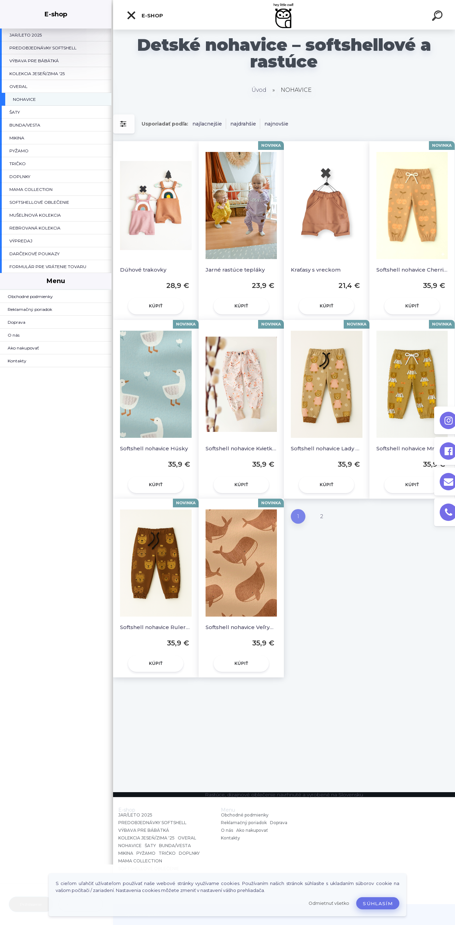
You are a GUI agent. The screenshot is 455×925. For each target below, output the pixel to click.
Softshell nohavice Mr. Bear (412, 448)
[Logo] (284, 14)
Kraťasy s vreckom (316, 269)
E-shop (144, 15)
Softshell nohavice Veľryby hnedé (241, 627)
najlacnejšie (207, 124)
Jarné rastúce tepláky (235, 269)
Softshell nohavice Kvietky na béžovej (241, 448)
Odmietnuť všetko (329, 903)
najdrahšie (243, 124)
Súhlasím (378, 903)
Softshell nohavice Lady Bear (326, 448)
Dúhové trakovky (143, 269)
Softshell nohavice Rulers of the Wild (156, 627)
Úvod (259, 90)
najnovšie (276, 124)
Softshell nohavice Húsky (154, 448)
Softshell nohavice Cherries (412, 269)
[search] (438, 17)
